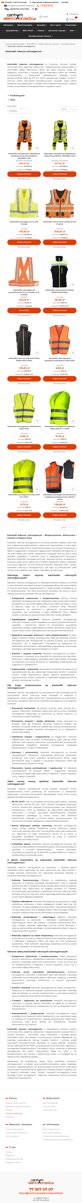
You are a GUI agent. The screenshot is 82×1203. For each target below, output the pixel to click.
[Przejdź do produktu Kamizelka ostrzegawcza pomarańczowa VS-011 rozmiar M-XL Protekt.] (24, 271)
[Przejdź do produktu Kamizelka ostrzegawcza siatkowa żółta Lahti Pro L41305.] (60, 408)
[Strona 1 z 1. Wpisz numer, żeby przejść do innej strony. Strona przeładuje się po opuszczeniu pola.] (70, 109)
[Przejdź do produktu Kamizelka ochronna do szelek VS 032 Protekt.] (60, 203)
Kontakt (64, 2)
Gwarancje (9, 1117)
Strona (64, 109)
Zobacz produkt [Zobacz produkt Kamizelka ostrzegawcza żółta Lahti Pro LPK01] (24, 515)
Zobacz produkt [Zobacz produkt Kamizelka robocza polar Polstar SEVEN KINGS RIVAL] (60, 310)
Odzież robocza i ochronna (48, 44)
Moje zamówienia (50, 1103)
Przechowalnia (49, 1107)
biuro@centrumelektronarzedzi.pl (20, 6)
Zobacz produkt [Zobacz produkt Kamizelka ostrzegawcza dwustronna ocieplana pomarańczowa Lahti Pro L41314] (60, 515)
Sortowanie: (12, 106)
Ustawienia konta (50, 1110)
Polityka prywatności (14, 1159)
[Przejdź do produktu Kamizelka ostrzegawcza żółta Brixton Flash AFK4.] (24, 408)
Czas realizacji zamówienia (16, 1133)
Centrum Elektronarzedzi (14, 44)
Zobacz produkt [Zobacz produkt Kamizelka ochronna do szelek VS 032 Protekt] (60, 242)
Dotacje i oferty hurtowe (15, 1103)
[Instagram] (33, 9)
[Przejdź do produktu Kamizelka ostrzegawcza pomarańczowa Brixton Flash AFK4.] (60, 340)
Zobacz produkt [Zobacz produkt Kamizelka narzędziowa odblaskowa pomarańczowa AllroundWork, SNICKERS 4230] (24, 174)
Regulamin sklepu (13, 1162)
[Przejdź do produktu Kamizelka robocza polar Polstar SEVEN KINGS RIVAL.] (60, 271)
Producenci (10, 1156)
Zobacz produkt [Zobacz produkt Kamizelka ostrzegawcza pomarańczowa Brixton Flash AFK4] (60, 378)
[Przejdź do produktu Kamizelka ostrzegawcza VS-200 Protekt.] (24, 203)
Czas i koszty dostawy (14, 1129)
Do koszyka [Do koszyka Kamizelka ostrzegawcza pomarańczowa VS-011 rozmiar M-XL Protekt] (24, 310)
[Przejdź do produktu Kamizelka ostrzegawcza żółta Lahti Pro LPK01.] (24, 476)
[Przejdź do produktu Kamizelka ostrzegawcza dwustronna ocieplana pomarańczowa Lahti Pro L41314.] (60, 476)
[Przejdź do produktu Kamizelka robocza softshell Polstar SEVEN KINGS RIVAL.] (24, 340)
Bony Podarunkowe (51, 1129)
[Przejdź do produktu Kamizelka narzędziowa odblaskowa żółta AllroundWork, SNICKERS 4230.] (60, 135)
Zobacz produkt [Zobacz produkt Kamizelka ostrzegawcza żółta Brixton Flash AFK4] (24, 447)
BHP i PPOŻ (31, 44)
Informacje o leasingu (52, 1133)
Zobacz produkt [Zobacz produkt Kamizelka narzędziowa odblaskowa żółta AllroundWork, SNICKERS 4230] (60, 174)
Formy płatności (12, 1136)
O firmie (8, 1152)
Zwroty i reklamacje (14, 1113)
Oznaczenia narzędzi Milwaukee (56, 1136)
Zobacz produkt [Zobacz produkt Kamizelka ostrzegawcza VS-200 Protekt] (24, 242)
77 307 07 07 (47, 6)
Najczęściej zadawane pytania (17, 1107)
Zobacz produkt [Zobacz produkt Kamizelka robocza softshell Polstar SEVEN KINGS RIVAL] (24, 378)
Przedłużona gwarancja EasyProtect (58, 1140)
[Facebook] (36, 9)
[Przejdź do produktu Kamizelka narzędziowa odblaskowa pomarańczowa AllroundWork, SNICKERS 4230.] (24, 135)
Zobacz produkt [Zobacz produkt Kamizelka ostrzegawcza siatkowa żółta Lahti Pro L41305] (60, 447)
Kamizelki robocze (68, 44)
